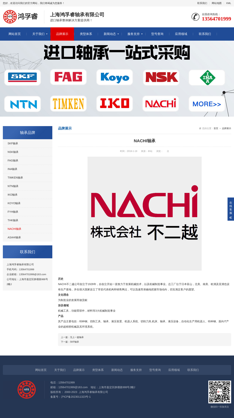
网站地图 (217, 3)
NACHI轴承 (14, 228)
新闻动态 (110, 34)
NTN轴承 (13, 186)
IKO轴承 (13, 194)
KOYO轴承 (14, 203)
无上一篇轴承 (77, 337)
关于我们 (38, 34)
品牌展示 (62, 34)
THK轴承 (13, 220)
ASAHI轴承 (14, 237)
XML (228, 3)
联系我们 (202, 3)
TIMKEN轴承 (15, 177)
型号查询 (157, 34)
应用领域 (181, 34)
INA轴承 (12, 169)
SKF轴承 (13, 143)
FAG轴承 (13, 160)
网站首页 (15, 34)
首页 (216, 128)
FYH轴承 (13, 211)
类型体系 (86, 34)
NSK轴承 (13, 151)
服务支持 (133, 34)
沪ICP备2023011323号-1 (76, 396)
